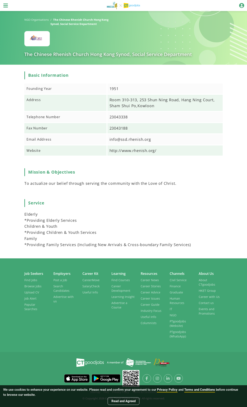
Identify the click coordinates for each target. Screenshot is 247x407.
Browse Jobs (33, 286)
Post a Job (60, 280)
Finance (175, 286)
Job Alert (30, 298)
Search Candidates (61, 288)
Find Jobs (30, 280)
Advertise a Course (119, 305)
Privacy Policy (167, 390)
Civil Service (178, 280)
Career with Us (209, 297)
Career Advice (150, 292)
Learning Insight (123, 297)
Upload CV (31, 292)
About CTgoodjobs (207, 282)
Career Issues (150, 298)
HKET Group (207, 291)
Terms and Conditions (199, 390)
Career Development (120, 288)
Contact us (206, 303)
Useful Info (90, 292)
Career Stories (151, 286)
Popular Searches (30, 307)
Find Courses (120, 280)
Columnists (149, 323)
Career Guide (150, 305)
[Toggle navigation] (5, 5)
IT (171, 309)
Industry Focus (151, 311)
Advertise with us (63, 299)
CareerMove (91, 280)
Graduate (176, 292)
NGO (173, 315)
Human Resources (177, 300)
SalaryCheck (91, 286)
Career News (150, 280)
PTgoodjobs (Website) (178, 323)
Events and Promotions (207, 311)
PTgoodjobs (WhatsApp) (178, 334)
